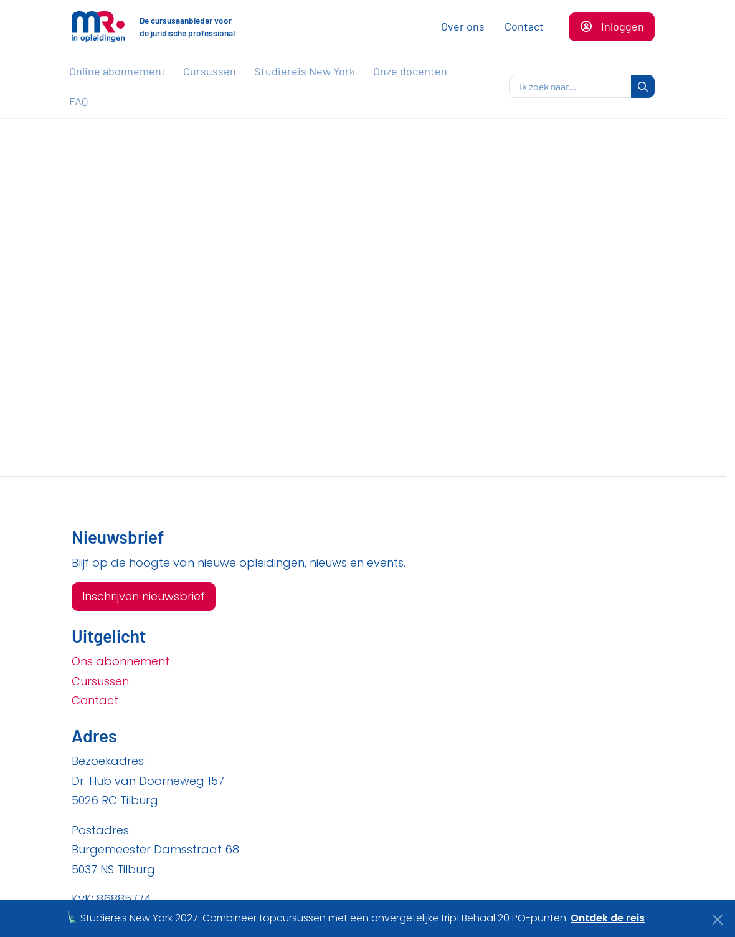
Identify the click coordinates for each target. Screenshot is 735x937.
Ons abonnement (120, 661)
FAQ (78, 101)
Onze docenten (410, 71)
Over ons (463, 26)
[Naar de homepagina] (98, 26)
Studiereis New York (304, 71)
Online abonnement (117, 71)
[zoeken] (570, 87)
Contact (524, 26)
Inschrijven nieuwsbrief (143, 596)
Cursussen (209, 71)
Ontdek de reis (608, 918)
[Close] (718, 919)
